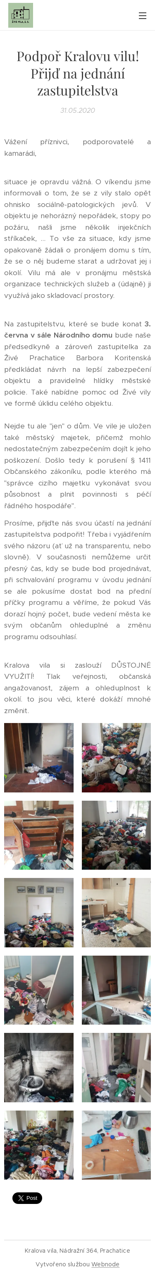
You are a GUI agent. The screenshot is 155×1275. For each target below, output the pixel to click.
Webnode (105, 1264)
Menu (142, 15)
